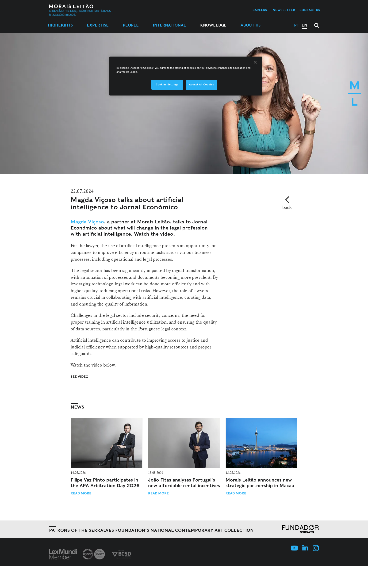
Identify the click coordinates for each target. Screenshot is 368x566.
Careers (260, 10)
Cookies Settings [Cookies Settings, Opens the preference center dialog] (167, 84)
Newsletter (284, 10)
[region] (185, 76)
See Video (79, 377)
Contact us (309, 10)
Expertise (98, 25)
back (286, 207)
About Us (251, 25)
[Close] (255, 62)
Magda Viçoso (87, 222)
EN (304, 25)
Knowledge (213, 25)
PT (296, 25)
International (169, 25)
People (131, 25)
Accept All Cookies (201, 84)
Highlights (60, 25)
